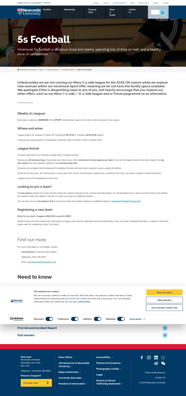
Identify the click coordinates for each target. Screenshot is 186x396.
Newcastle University (28, 70)
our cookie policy (81, 373)
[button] (165, 292)
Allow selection (164, 372)
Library (106, 3)
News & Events (126, 14)
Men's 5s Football (85, 70)
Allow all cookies (164, 364)
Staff (132, 3)
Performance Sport (65, 14)
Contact (165, 3)
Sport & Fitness (48, 14)
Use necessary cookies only (164, 379)
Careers (96, 3)
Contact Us (140, 14)
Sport (41, 70)
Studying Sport (111, 14)
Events (155, 3)
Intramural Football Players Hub (125, 201)
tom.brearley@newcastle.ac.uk (42, 262)
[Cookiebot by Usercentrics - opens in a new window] (16, 391)
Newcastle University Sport (34, 3)
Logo (29, 13)
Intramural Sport (68, 70)
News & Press (143, 3)
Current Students (119, 3)
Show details (136, 391)
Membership (95, 12)
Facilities (80, 12)
